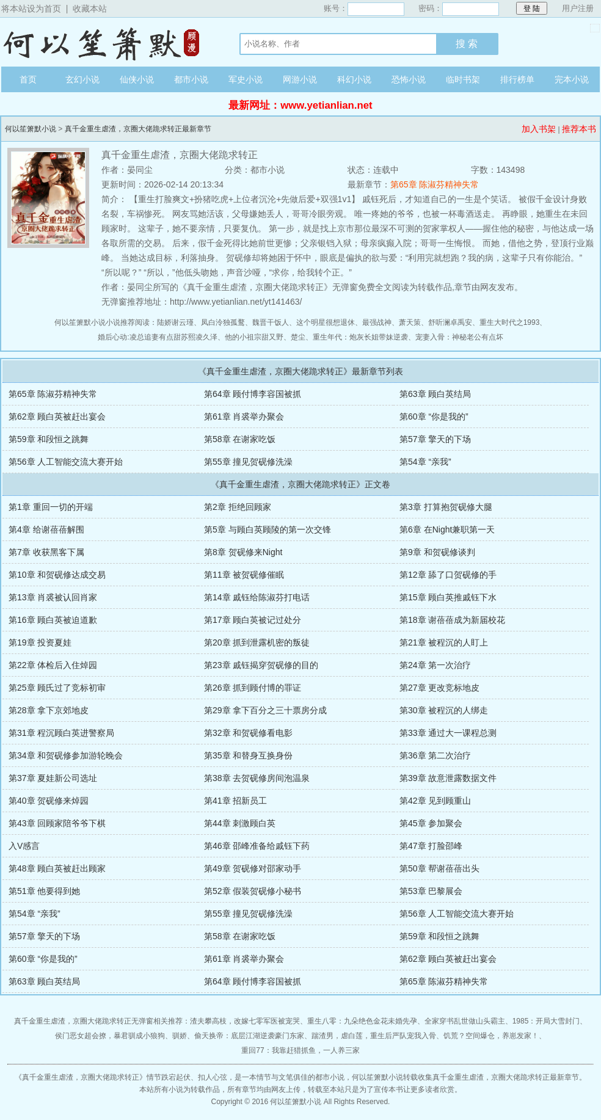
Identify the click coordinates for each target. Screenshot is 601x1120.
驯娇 (179, 1035)
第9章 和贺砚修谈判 (437, 552)
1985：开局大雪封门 (546, 1021)
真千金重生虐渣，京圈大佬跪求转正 (80, 1077)
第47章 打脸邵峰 (430, 846)
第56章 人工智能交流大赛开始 (66, 462)
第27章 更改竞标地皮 (439, 688)
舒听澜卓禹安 (450, 322)
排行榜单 (517, 79)
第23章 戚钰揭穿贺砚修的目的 (261, 665)
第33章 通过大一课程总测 (448, 733)
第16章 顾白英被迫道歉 (53, 620)
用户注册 (578, 8)
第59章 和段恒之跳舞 (49, 439)
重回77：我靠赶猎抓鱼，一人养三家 (300, 1050)
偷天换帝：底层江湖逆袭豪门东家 (249, 1035)
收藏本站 (90, 8)
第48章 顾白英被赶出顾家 (57, 868)
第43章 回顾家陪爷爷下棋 (57, 823)
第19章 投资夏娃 (40, 642)
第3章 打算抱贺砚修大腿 (445, 507)
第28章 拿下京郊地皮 (49, 710)
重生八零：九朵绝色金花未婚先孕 (362, 1021)
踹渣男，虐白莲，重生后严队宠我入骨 (373, 1035)
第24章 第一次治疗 (435, 665)
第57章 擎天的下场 (435, 439)
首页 (28, 79)
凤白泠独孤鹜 (223, 322)
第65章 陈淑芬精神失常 (434, 184)
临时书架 (463, 79)
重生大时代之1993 (509, 322)
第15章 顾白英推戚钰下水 (448, 597)
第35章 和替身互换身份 (248, 755)
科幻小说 (354, 79)
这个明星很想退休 (325, 322)
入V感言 (24, 846)
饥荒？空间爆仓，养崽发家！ (491, 1035)
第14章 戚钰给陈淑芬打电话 (257, 597)
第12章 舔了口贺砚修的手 (448, 575)
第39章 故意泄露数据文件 (448, 778)
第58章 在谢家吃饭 (239, 439)
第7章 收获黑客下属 (46, 552)
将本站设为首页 (31, 8)
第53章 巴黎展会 (430, 891)
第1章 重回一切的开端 (51, 507)
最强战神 (377, 322)
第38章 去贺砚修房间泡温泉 (257, 778)
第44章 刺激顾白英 (239, 823)
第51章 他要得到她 (44, 891)
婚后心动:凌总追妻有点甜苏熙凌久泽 (157, 337)
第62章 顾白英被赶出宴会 (57, 416)
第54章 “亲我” (425, 462)
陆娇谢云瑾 (175, 322)
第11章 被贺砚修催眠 (244, 575)
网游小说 (300, 79)
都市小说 (191, 79)
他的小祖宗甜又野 (254, 337)
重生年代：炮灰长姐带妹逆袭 (360, 337)
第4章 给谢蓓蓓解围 (46, 529)
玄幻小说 (82, 79)
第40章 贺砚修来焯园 (49, 800)
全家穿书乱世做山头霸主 (464, 1021)
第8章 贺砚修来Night (243, 552)
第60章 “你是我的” (433, 416)
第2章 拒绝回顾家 (237, 507)
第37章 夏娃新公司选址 (53, 778)
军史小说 (245, 79)
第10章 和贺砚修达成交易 (57, 575)
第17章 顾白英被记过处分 (252, 620)
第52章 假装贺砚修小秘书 (252, 891)
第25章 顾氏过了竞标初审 (57, 688)
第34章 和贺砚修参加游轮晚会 (66, 755)
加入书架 (539, 129)
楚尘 (298, 337)
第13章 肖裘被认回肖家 (53, 597)
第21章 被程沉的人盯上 (443, 642)
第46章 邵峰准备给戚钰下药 (257, 846)
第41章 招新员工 (235, 800)
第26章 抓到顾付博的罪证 (252, 688)
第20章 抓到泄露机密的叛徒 (257, 642)
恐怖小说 (409, 79)
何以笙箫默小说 (108, 42)
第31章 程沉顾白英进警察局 (61, 733)
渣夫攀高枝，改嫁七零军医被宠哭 (245, 1021)
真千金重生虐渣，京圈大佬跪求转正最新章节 (138, 129)
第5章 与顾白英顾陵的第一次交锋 (267, 529)
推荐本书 (579, 129)
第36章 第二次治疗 (435, 755)
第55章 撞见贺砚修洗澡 (248, 462)
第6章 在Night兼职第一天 (447, 529)
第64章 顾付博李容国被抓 (252, 394)
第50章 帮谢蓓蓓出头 (439, 868)
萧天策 (410, 322)
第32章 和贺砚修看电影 (248, 733)
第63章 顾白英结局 (435, 394)
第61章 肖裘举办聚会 (244, 416)
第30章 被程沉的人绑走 (443, 710)
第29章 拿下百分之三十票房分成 (265, 710)
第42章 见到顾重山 (435, 800)
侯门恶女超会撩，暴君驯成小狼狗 (110, 1035)
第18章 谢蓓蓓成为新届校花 (452, 620)
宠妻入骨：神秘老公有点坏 (459, 337)
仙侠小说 (137, 79)
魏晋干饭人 (270, 322)
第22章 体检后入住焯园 (53, 665)
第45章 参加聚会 (430, 823)
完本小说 (572, 79)
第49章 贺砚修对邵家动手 (252, 868)
